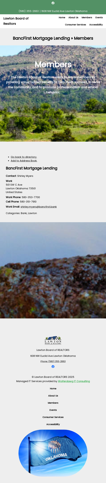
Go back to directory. (24, 157)
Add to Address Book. (24, 160)
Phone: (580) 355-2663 (53, 361)
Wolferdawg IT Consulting (74, 381)
